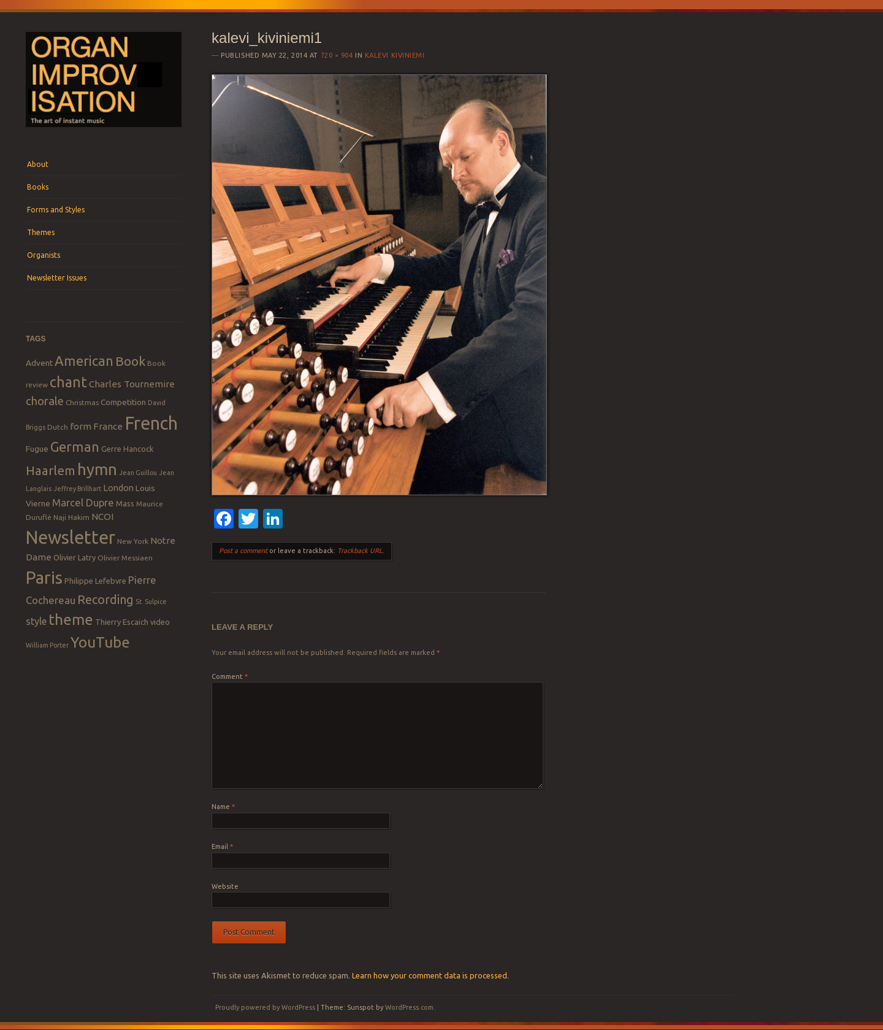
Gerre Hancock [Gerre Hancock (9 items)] (127, 448)
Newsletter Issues (56, 278)
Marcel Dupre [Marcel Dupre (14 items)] (83, 502)
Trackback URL (360, 550)
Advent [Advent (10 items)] (39, 363)
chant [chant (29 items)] (68, 382)
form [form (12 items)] (80, 426)
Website (225, 886)
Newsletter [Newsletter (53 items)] (70, 537)
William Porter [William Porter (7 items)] (47, 645)
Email (222, 846)
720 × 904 (337, 55)
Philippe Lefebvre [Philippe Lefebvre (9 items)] (95, 580)
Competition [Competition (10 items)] (123, 402)
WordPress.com (409, 1007)
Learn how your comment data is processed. (430, 975)
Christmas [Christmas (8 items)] (82, 402)
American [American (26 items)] (84, 360)
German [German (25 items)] (74, 446)
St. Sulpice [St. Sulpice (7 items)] (151, 601)
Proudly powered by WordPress (265, 1007)
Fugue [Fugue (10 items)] (37, 449)
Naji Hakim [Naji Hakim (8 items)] (71, 517)
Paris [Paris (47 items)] (44, 577)
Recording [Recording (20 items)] (105, 599)
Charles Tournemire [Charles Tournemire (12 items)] (132, 384)
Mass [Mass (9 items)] (125, 503)
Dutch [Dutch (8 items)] (57, 427)
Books (37, 187)
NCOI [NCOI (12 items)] (102, 516)
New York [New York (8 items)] (132, 541)
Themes (41, 232)
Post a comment (243, 550)
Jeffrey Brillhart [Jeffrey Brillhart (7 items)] (77, 488)
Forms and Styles (56, 210)
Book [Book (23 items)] (130, 361)
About (37, 164)
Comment (230, 676)
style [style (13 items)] (36, 621)
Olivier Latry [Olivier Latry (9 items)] (74, 557)
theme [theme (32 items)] (70, 619)
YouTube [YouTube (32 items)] (100, 642)
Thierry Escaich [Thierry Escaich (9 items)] (121, 622)
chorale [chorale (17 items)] (45, 401)
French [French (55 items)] (151, 423)
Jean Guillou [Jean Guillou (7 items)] (138, 472)
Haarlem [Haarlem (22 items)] (50, 470)
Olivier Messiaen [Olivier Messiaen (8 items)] (125, 558)
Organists (43, 255)
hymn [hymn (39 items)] (97, 469)
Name (223, 806)
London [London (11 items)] (118, 487)
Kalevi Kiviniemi (395, 55)
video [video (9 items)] (160, 622)
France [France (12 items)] (108, 426)
